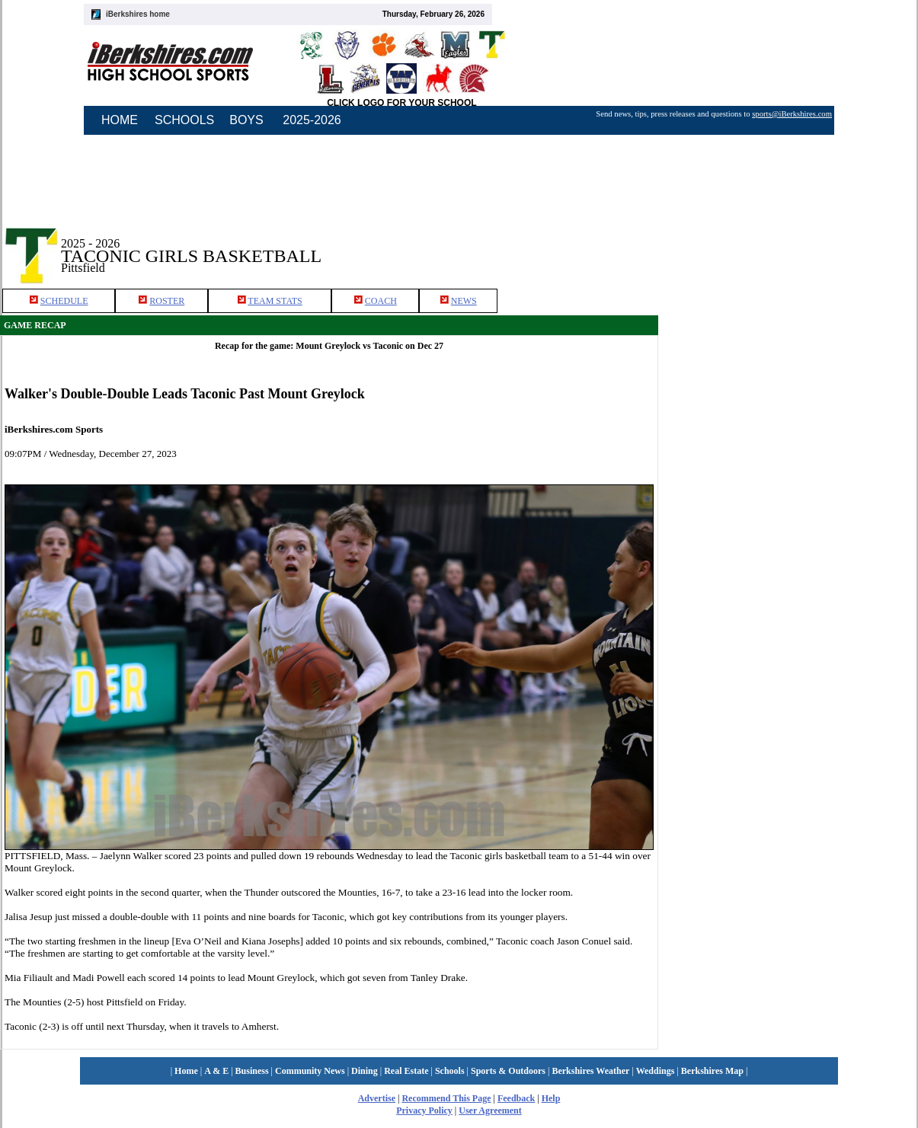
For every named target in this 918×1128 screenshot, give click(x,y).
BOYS (246, 119)
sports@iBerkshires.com (792, 114)
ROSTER (166, 301)
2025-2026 (312, 119)
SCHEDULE (64, 301)
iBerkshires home (138, 14)
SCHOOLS (184, 119)
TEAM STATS (275, 301)
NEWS (464, 301)
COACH (381, 301)
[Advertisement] (788, 243)
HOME (119, 119)
